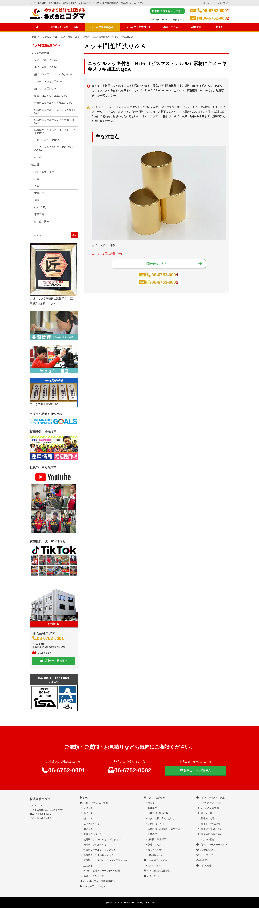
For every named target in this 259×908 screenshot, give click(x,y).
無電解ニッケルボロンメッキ (98, 855)
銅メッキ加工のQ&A (45, 88)
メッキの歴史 (207, 839)
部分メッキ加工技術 (93, 876)
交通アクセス (155, 844)
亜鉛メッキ (89, 865)
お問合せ (218, 27)
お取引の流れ (155, 865)
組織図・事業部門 (157, 839)
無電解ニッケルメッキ (95, 844)
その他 (38, 157)
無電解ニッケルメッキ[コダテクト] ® (102, 839)
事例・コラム (172, 27)
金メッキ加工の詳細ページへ (109, 253)
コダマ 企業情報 (156, 797)
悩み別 (35, 164)
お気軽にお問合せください (167, 11)
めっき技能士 (155, 850)
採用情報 (203, 860)
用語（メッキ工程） (210, 823)
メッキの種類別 (40, 53)
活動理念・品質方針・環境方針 (164, 829)
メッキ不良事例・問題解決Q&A (98, 881)
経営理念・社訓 (156, 823)
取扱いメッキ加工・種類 (64, 27)
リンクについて (207, 850)
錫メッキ (88, 818)
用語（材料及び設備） (211, 829)
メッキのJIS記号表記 (211, 802)
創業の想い (153, 834)
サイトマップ (223, 3)
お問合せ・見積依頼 (53, 660)
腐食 (36, 200)
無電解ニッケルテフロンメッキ (99, 850)
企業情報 (196, 27)
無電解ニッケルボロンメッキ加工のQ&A (54, 121)
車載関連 (39, 214)
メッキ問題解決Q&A (102, 27)
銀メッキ (88, 813)
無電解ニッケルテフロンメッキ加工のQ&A (55, 111)
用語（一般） (207, 813)
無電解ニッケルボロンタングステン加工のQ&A (55, 131)
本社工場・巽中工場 (159, 813)
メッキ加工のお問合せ (158, 860)
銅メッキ (88, 829)
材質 (36, 178)
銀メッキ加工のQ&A (45, 67)
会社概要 (152, 808)
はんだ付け (40, 207)
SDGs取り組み (156, 855)
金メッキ (88, 808)
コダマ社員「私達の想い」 (161, 818)
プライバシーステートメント (214, 844)
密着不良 (39, 193)
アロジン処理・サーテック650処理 (102, 870)
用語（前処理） (208, 818)
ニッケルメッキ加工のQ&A (49, 81)
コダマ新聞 (205, 865)
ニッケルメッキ (91, 823)
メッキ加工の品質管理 (158, 870)
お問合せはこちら (155, 264)
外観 (36, 185)
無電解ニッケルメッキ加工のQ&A (53, 102)
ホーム (206, 3)
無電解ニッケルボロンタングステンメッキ (105, 860)
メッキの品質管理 (209, 808)
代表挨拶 (152, 802)
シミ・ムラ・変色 (44, 171)
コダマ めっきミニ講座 (212, 797)
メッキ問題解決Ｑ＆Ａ (46, 45)
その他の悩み (41, 221)
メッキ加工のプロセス (139, 27)
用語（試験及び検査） (211, 834)
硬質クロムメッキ (92, 834)
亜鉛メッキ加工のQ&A (46, 140)
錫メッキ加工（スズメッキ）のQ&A (54, 74)
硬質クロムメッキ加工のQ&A (50, 95)
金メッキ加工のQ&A (45, 60)
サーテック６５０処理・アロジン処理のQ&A (55, 149)
